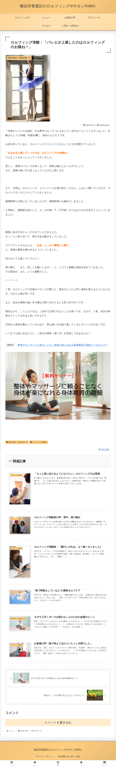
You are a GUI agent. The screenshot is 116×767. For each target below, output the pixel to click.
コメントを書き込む (58, 722)
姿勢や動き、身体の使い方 (17, 442)
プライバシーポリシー (45, 756)
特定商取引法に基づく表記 (69, 756)
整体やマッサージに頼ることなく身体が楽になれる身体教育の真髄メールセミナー (63, 345)
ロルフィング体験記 (38, 442)
